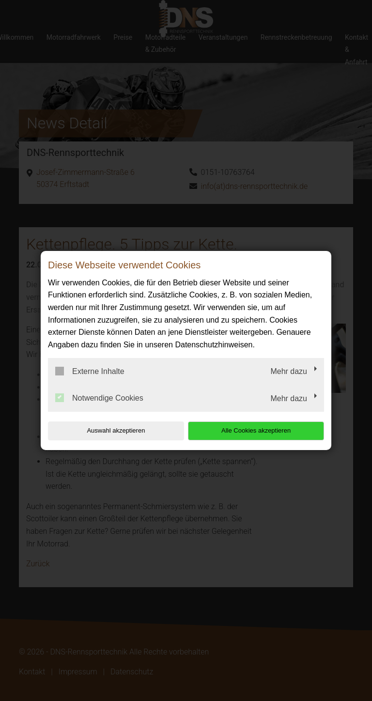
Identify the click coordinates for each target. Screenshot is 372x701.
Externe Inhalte (89, 371)
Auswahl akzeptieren (110, 430)
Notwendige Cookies (99, 397)
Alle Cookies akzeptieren (261, 430)
